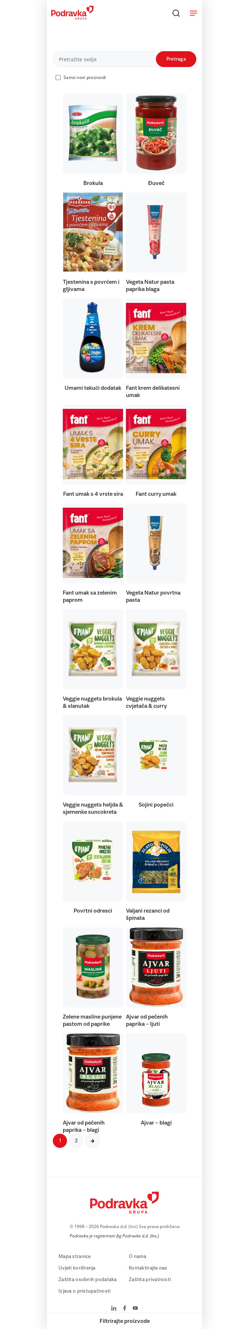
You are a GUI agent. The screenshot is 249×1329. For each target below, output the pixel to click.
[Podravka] (72, 18)
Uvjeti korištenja (77, 1268)
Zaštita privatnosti (150, 1279)
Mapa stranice (74, 1256)
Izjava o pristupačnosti (84, 1291)
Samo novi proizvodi (85, 77)
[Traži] (176, 13)
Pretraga (176, 59)
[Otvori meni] (193, 13)
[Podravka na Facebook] (124, 1309)
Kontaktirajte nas (148, 1268)
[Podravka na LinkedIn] (114, 1309)
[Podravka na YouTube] (135, 1309)
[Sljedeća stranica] (92, 1141)
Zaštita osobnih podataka (87, 1279)
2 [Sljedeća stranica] (76, 1140)
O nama (138, 1256)
